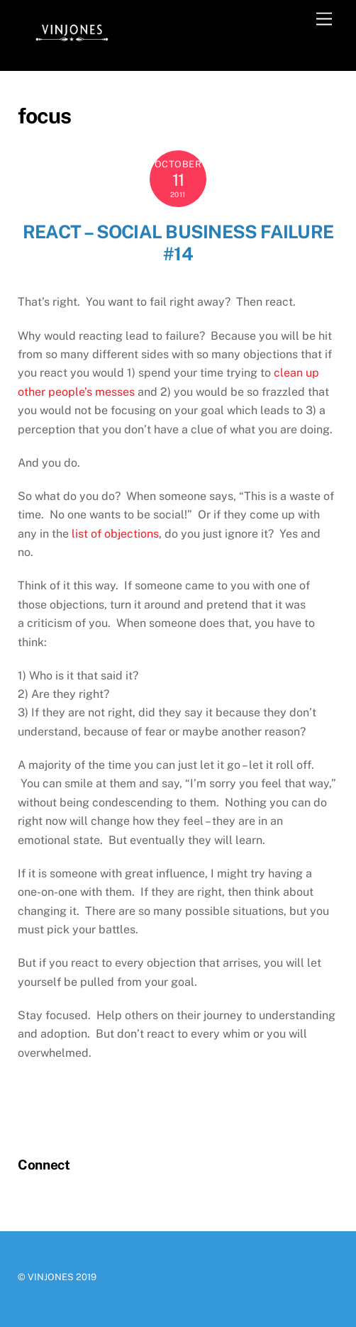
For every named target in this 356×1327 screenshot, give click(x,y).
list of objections (115, 533)
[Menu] (324, 19)
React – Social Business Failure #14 (178, 243)
